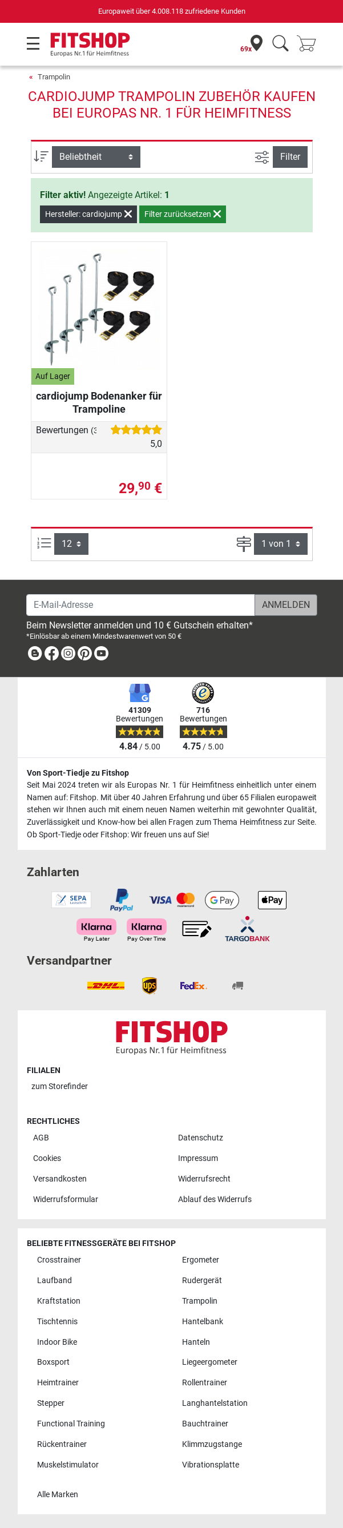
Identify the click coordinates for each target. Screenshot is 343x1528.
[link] (34, 655)
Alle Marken (57, 1494)
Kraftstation (58, 1301)
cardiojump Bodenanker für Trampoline (99, 402)
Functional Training (71, 1424)
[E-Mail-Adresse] (140, 605)
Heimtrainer (58, 1383)
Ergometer (200, 1260)
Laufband (54, 1280)
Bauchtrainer (205, 1424)
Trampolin (54, 76)
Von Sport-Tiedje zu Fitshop (78, 773)
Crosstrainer (59, 1260)
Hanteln (196, 1342)
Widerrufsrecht (204, 1179)
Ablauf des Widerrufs (215, 1199)
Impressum (198, 1158)
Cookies (47, 1158)
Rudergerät (202, 1280)
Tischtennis (57, 1322)
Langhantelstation (215, 1403)
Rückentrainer (62, 1444)
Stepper (50, 1403)
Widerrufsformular (65, 1199)
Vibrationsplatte (210, 1465)
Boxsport (53, 1362)
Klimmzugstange (212, 1444)
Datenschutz (200, 1138)
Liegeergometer (209, 1362)
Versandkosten (60, 1179)
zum (59, 1086)
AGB (41, 1138)
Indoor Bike (57, 1342)
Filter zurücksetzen (182, 214)
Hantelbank (202, 1322)
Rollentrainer (204, 1383)
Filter (290, 156)
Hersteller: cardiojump (88, 214)
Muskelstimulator (68, 1465)
